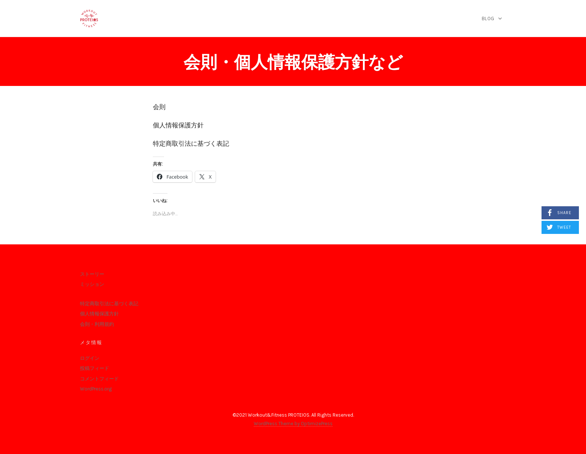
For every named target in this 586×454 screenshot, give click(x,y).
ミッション (92, 284)
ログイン (89, 358)
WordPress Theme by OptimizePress (293, 423)
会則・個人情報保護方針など (293, 62)
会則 (159, 107)
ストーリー (92, 274)
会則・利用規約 (97, 324)
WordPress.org (96, 389)
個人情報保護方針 (178, 125)
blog (488, 18)
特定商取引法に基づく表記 (191, 143)
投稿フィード (94, 368)
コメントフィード (99, 379)
